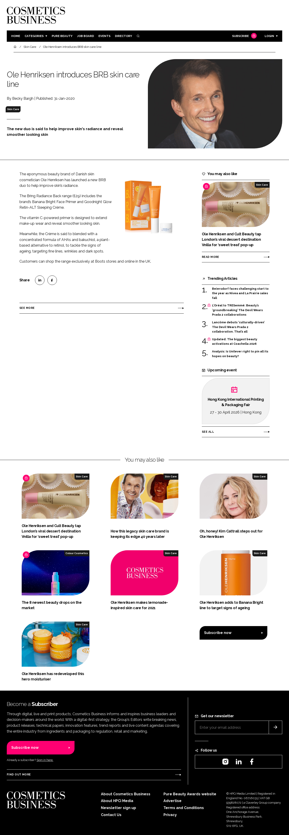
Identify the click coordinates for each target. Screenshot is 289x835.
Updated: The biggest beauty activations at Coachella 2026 (234, 341)
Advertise (172, 801)
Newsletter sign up (118, 808)
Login (269, 36)
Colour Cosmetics (76, 553)
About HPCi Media (117, 801)
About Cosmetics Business (125, 794)
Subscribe (244, 36)
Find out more (19, 774)
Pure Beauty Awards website (189, 794)
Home (15, 36)
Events (104, 36)
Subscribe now (217, 633)
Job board (85, 36)
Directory (123, 36)
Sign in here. (45, 760)
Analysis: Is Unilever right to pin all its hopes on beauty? (240, 354)
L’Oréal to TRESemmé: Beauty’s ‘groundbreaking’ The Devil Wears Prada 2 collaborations (237, 310)
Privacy (170, 815)
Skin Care (13, 109)
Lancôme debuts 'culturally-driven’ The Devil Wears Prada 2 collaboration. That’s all (238, 327)
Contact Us (111, 815)
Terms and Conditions (183, 808)
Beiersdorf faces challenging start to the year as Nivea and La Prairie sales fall (240, 293)
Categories (34, 36)
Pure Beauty (62, 36)
